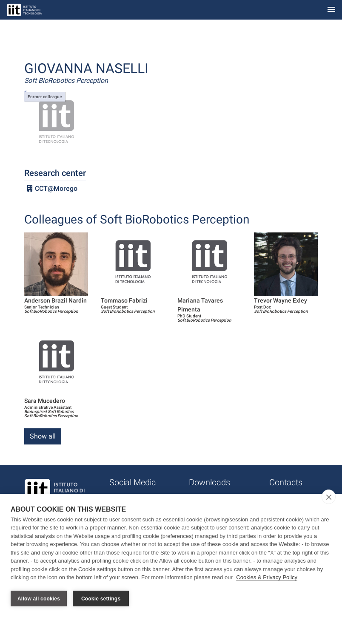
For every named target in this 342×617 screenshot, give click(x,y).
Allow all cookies (38, 599)
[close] (329, 497)
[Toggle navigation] (331, 10)
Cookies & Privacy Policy (266, 578)
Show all (43, 436)
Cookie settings (100, 599)
